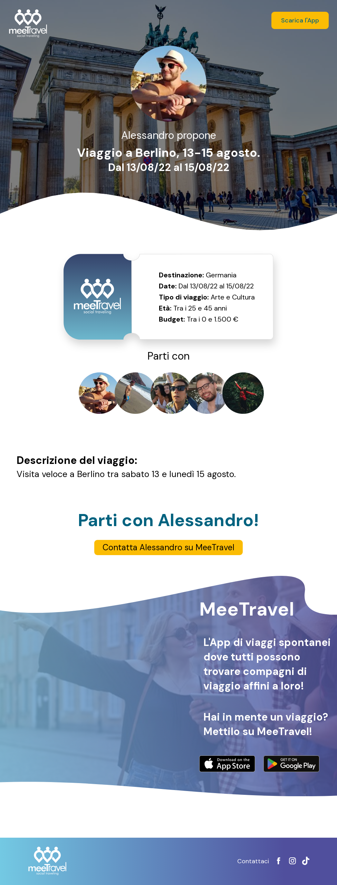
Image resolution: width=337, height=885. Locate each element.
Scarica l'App (300, 20)
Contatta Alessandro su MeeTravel (168, 547)
